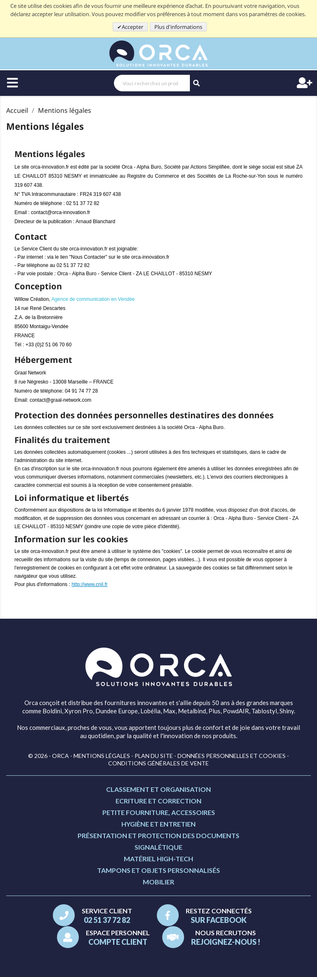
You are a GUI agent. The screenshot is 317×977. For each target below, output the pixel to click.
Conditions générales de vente (158, 763)
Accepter (132, 27)
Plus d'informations (178, 27)
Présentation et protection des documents (158, 835)
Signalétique (158, 847)
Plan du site (154, 755)
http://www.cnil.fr (89, 584)
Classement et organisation (158, 789)
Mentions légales (101, 755)
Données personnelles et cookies (231, 755)
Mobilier (158, 882)
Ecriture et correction (158, 801)
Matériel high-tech (158, 859)
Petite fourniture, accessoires (158, 812)
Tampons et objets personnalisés (158, 870)
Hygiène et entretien (158, 824)
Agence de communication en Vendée (93, 299)
